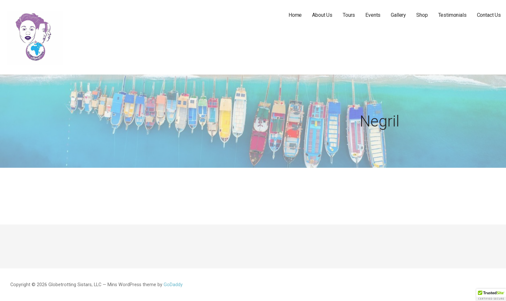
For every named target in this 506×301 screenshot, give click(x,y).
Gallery (398, 15)
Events (372, 15)
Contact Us (489, 15)
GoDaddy (173, 284)
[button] (491, 295)
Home (295, 15)
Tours (349, 15)
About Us (322, 15)
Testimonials (452, 15)
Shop (422, 15)
